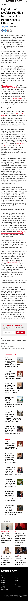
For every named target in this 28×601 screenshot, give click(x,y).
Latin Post (14, 1)
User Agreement (12, 596)
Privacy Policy (4, 589)
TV (15, 531)
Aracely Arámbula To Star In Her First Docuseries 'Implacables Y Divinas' (6, 560)
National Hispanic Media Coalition (11, 262)
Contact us (3, 587)
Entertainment (5, 531)
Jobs (2, 591)
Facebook (19, 586)
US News (17, 555)
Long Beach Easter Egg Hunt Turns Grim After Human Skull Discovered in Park (10, 483)
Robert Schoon (5, 26)
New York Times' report (10, 87)
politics (16, 577)
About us (3, 586)
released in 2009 (17, 98)
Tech (5, 4)
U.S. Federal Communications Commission (9, 341)
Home (2, 4)
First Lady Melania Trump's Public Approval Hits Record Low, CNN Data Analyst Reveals (13, 375)
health (16, 580)
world (16, 579)
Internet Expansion (22, 340)
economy (3, 580)
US (2, 577)
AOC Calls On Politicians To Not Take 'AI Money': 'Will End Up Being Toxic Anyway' (20, 560)
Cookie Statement (4, 598)
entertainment (4, 579)
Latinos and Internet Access (12, 340)
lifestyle (3, 582)
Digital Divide (3, 340)
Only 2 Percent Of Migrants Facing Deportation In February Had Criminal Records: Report (12, 430)
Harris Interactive (7, 86)
